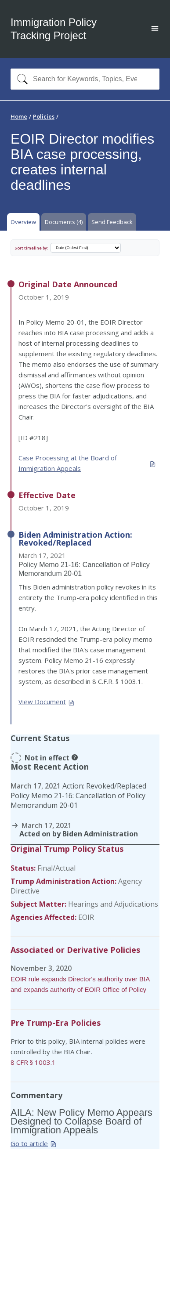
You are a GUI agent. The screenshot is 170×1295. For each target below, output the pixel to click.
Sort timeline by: (31, 248)
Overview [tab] (23, 222)
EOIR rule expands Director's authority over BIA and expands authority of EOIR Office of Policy (80, 984)
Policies (43, 116)
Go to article (34, 1143)
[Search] (20, 79)
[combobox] (85, 79)
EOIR (86, 917)
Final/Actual (56, 868)
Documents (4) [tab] (64, 222)
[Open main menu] (154, 29)
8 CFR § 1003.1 (33, 1062)
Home (19, 116)
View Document (46, 701)
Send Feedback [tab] (112, 222)
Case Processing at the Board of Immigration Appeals (87, 463)
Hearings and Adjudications (113, 904)
